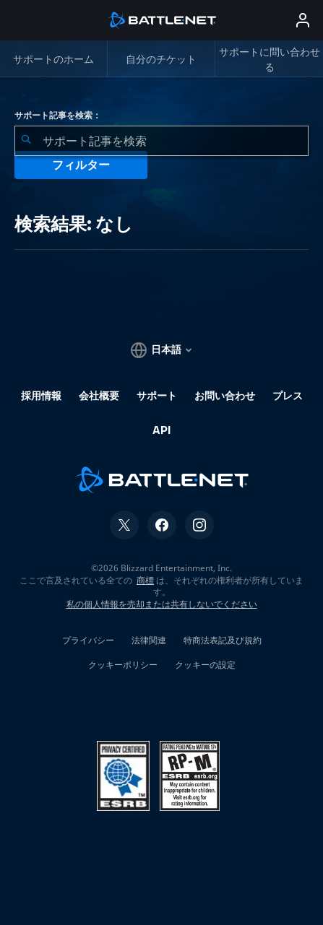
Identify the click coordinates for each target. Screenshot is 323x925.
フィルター (81, 165)
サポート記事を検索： (57, 115)
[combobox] (161, 141)
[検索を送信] (26, 141)
